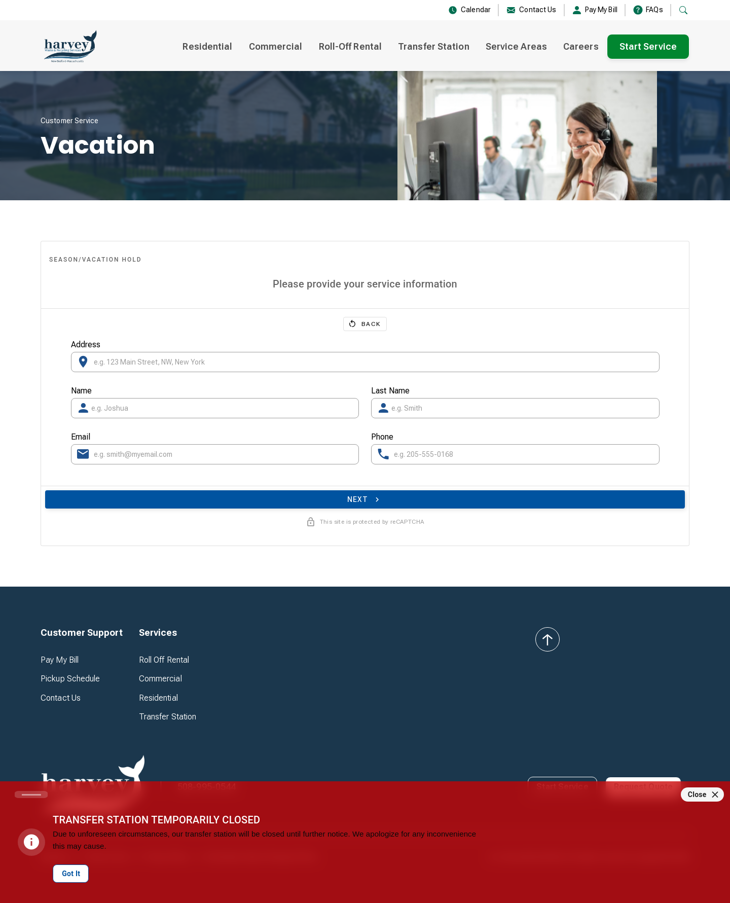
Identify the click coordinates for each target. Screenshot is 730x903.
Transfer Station (433, 46)
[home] (69, 46)
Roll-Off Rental (350, 46)
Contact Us (61, 698)
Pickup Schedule (70, 678)
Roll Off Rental (164, 660)
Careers (581, 46)
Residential (207, 46)
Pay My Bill (60, 660)
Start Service (648, 46)
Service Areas (516, 46)
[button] (82, 632)
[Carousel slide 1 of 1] (31, 794)
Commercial (276, 46)
